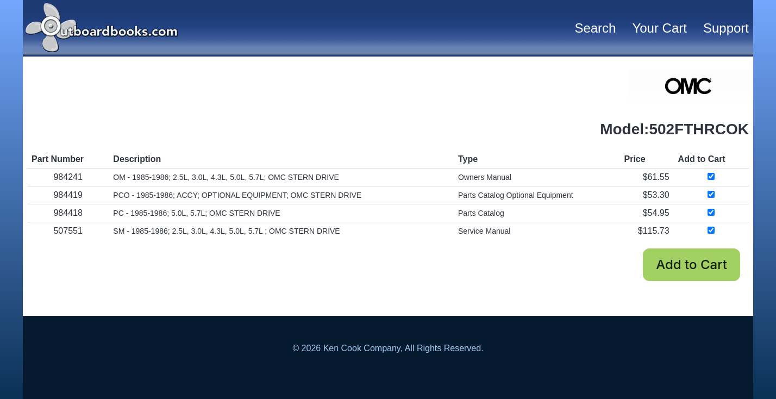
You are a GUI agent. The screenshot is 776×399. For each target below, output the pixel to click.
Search (595, 28)
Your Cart (659, 28)
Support (726, 28)
